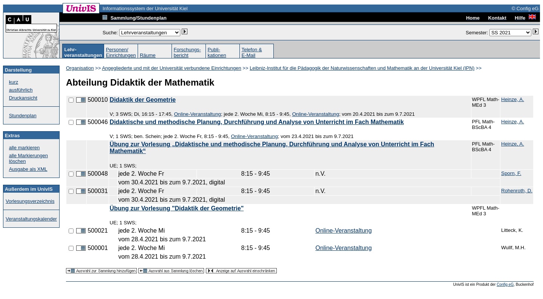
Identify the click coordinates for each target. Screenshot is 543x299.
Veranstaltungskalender (31, 219)
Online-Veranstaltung (197, 114)
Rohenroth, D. (516, 190)
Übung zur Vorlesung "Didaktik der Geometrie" (177, 208)
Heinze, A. (512, 99)
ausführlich (21, 90)
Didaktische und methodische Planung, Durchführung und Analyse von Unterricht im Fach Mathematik (257, 122)
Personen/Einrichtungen (121, 52)
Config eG (505, 284)
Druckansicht (23, 98)
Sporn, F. (511, 173)
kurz (13, 82)
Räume (148, 55)
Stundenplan (23, 115)
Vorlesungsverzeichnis (30, 201)
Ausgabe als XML (28, 169)
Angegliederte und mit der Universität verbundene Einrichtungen (171, 68)
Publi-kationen (217, 52)
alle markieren (24, 147)
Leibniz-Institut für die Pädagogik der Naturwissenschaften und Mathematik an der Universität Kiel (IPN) (362, 68)
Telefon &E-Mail (251, 52)
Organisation (80, 68)
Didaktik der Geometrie (143, 100)
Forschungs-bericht (187, 52)
